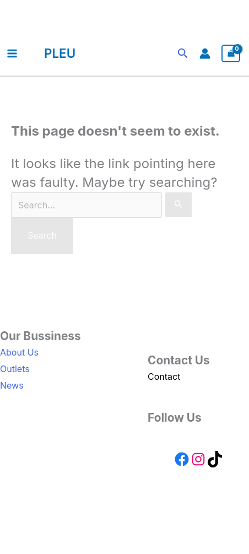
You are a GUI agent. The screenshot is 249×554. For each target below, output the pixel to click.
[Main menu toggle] (12, 53)
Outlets (15, 368)
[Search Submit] (178, 205)
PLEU (59, 53)
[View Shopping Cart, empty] (230, 54)
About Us (19, 352)
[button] (183, 54)
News (12, 385)
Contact (164, 376)
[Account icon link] (204, 53)
